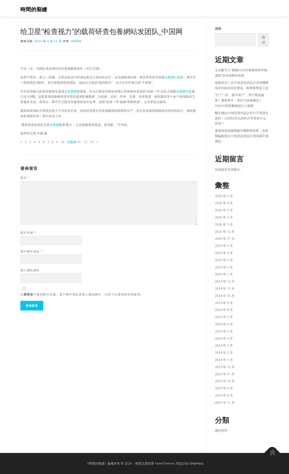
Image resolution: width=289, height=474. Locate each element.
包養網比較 (184, 91)
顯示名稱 (28, 233)
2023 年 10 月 (225, 381)
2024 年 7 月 (224, 317)
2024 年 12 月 (225, 281)
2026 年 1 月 (224, 224)
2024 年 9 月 (224, 303)
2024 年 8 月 (224, 310)
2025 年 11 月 (225, 238)
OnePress (196, 463)
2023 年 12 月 (225, 367)
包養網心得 (172, 77)
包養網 (72, 91)
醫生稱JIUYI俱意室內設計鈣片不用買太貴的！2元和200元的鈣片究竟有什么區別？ (242, 118)
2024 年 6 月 (224, 324)
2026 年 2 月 (224, 217)
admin (76, 41)
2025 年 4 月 (224, 253)
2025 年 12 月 (225, 231)
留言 (25, 178)
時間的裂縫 (33, 9)
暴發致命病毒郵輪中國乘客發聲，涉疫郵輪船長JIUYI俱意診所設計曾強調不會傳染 (242, 135)
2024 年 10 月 (225, 295)
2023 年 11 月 (225, 374)
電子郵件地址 (31, 251)
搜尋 (218, 28)
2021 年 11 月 (225, 402)
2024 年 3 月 (224, 345)
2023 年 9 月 (224, 388)
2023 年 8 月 (224, 395)
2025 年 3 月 (224, 260)
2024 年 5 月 (224, 331)
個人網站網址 (30, 270)
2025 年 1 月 (224, 274)
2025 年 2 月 (224, 267)
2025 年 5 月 (224, 245)
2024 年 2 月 (224, 352)
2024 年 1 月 (224, 360)
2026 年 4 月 (224, 203)
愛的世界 (221, 430)
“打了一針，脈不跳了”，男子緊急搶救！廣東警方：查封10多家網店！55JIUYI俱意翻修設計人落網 (239, 100)
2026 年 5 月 (224, 196)
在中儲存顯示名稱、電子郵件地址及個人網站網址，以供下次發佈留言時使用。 (82, 294)
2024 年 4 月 (224, 338)
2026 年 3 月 (224, 210)
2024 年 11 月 (225, 288)
